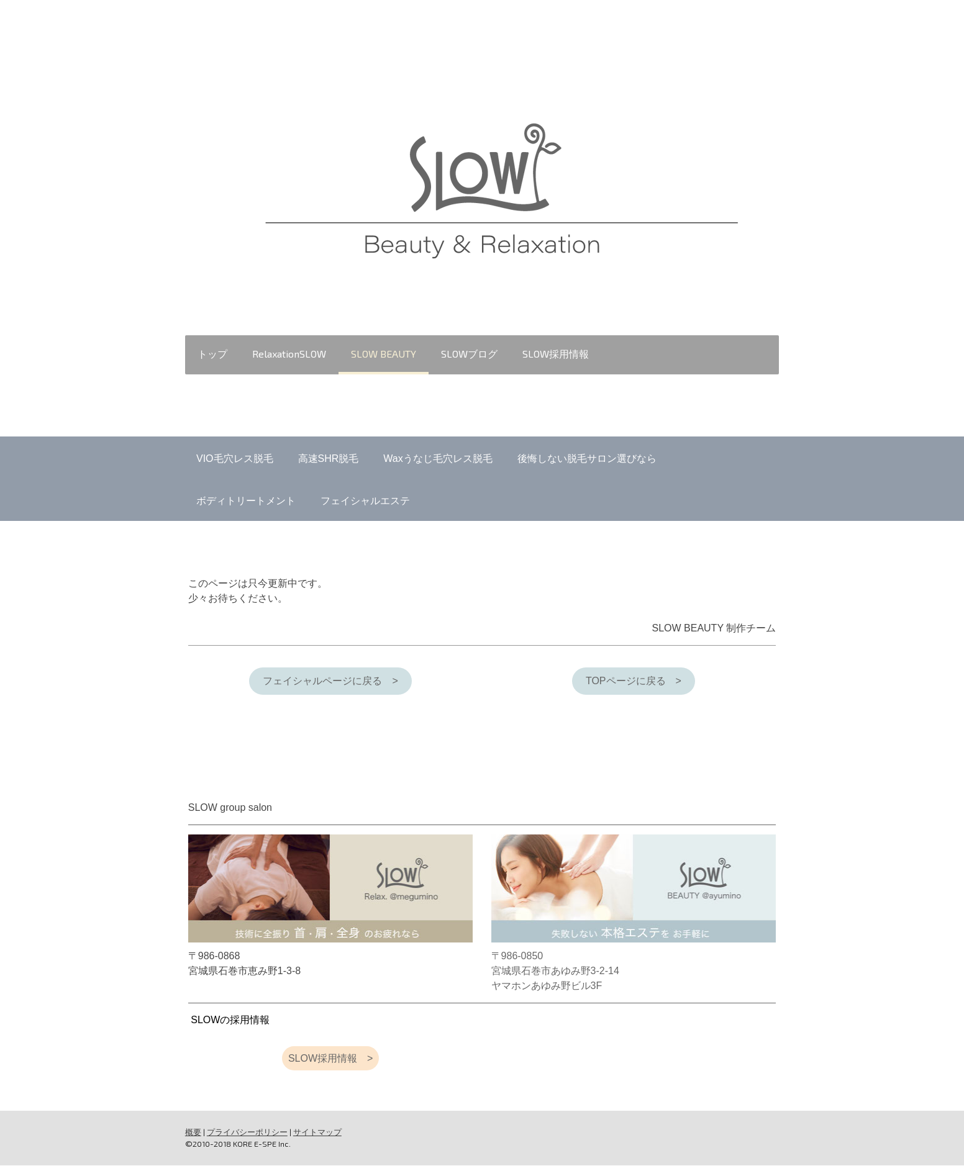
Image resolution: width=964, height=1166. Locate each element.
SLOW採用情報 (554, 353)
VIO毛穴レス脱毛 (234, 458)
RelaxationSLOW (288, 353)
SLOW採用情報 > (330, 1058)
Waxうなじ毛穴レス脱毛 (437, 458)
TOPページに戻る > (634, 681)
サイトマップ (316, 1132)
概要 (192, 1132)
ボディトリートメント (246, 500)
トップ (211, 353)
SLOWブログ (468, 353)
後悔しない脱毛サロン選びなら (587, 458)
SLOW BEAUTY (382, 353)
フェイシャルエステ (365, 500)
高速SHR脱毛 (328, 458)
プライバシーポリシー (246, 1132)
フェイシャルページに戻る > (330, 681)
